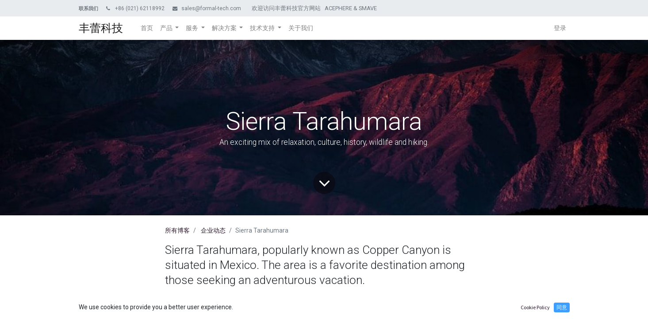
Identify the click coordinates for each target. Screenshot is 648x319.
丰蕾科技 (101, 28)
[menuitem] (147, 28)
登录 (560, 28)
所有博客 (177, 230)
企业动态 (213, 230)
